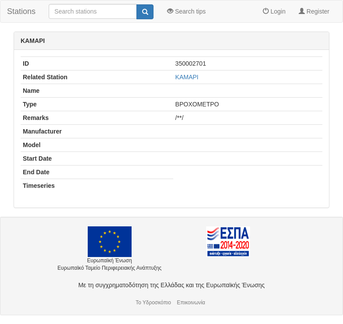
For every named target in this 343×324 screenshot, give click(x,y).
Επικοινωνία (191, 302)
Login (274, 11)
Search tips (186, 11)
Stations (21, 11)
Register (314, 11)
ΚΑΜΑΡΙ (187, 77)
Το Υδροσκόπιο (153, 302)
